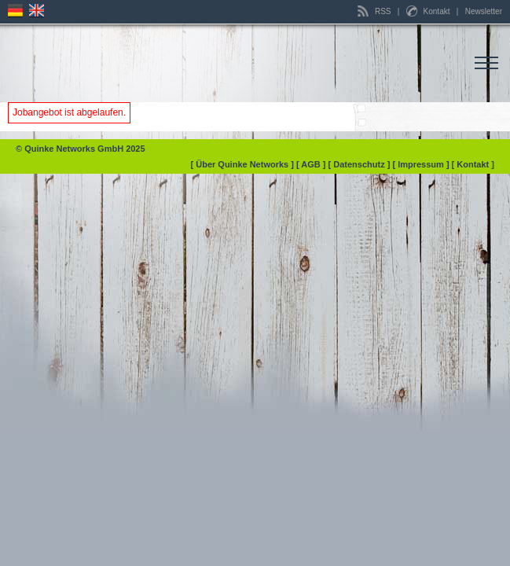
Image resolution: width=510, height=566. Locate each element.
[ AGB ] (312, 164)
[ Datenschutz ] (360, 164)
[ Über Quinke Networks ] (243, 164)
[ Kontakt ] (473, 164)
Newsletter (483, 11)
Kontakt (429, 11)
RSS (375, 11)
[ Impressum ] (421, 164)
